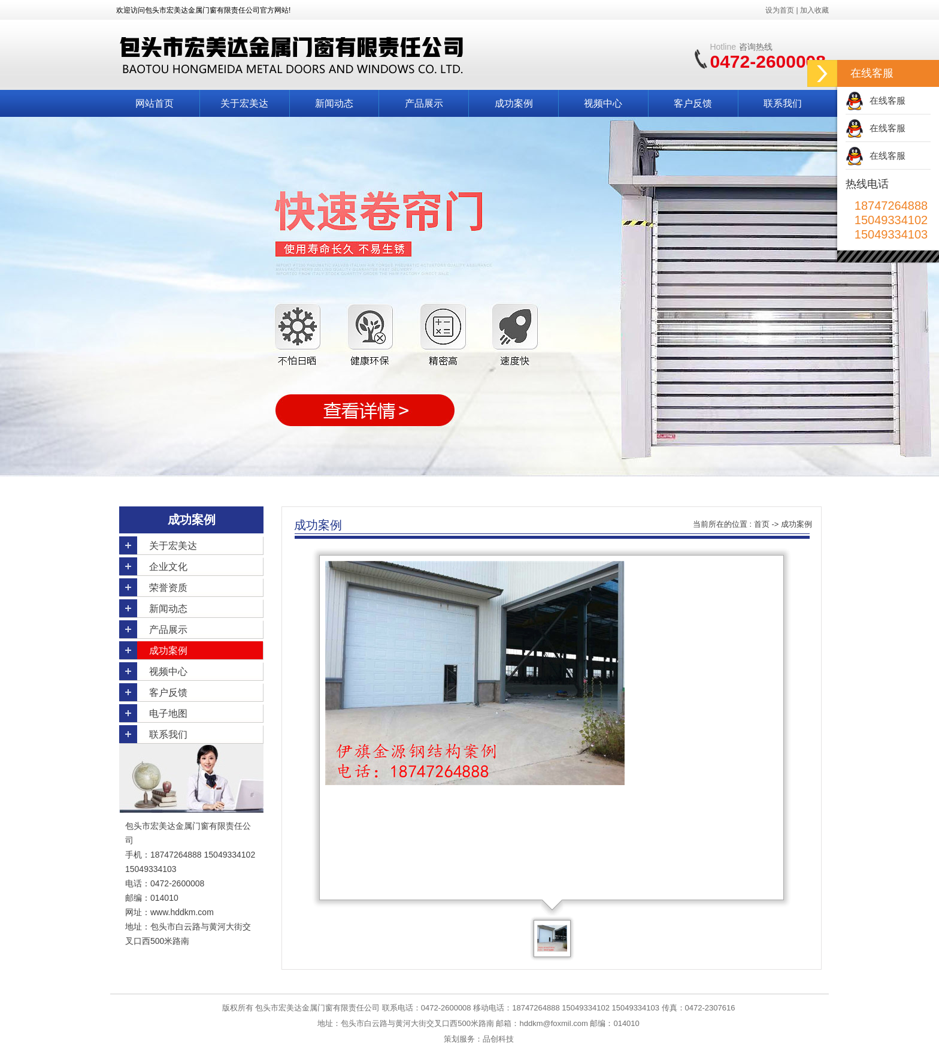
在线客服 (887, 100)
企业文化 (168, 567)
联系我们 (783, 103)
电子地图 (168, 713)
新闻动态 (334, 103)
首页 (762, 524)
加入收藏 (814, 10)
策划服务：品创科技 (479, 1038)
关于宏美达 (244, 103)
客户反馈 (693, 103)
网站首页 (154, 103)
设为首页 (779, 10)
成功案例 (514, 103)
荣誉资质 (168, 588)
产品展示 (424, 103)
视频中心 (603, 103)
